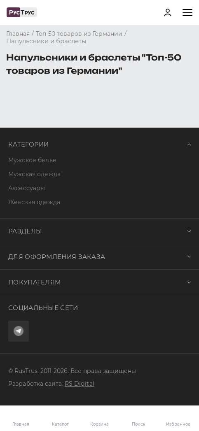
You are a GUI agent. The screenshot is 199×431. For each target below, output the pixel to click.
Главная (20, 424)
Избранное (178, 418)
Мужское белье (32, 160)
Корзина (99, 418)
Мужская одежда (34, 174)
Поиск (138, 424)
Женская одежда (34, 202)
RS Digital (79, 383)
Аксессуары (26, 188)
